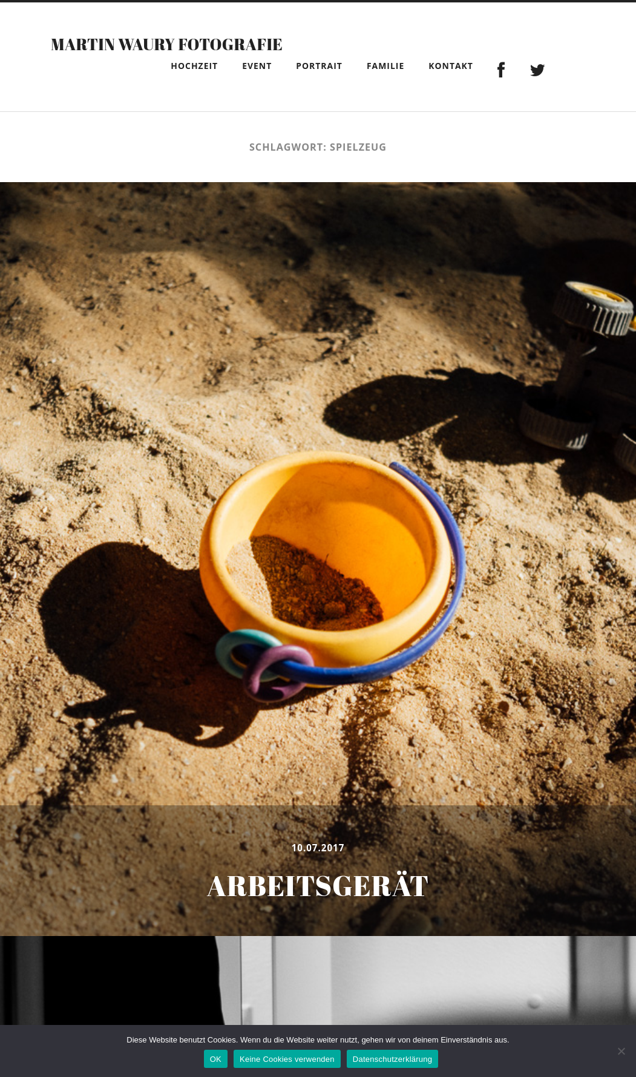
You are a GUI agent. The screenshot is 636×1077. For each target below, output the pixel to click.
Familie (385, 65)
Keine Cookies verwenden (287, 1059)
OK (215, 1059)
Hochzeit (194, 65)
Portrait (319, 65)
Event (257, 65)
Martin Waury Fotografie (211, 41)
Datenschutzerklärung (392, 1059)
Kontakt (450, 65)
